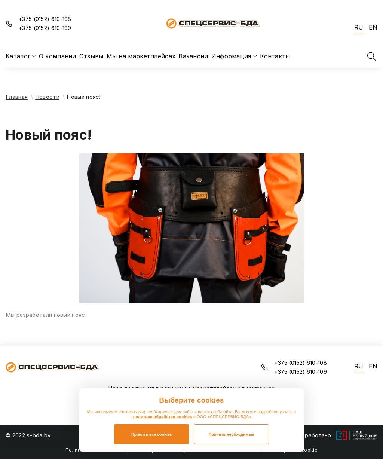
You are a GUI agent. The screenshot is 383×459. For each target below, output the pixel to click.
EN (373, 27)
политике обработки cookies (163, 416)
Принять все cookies (151, 434)
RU (358, 27)
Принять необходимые (231, 434)
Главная (17, 96)
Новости (47, 96)
